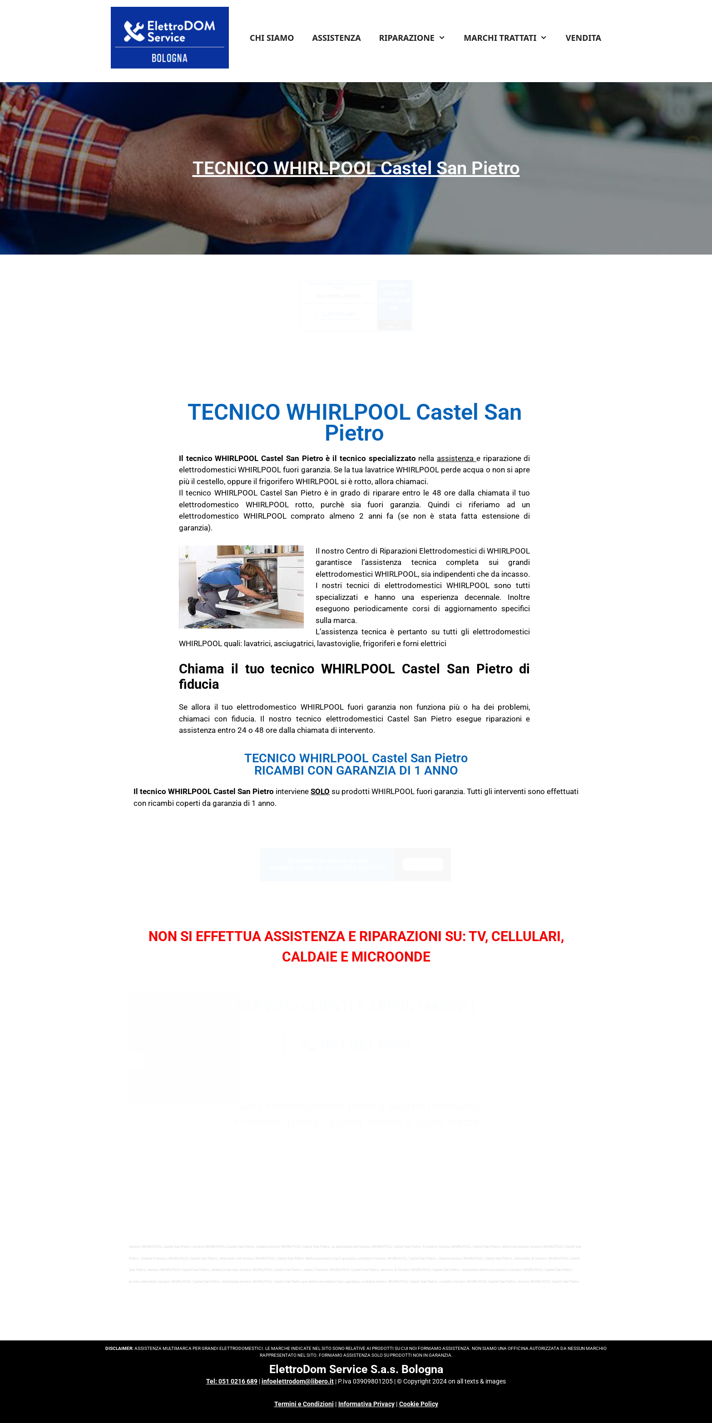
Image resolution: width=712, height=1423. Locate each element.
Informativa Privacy (366, 1404)
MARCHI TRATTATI (510, 37)
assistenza (455, 458)
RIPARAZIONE (417, 37)
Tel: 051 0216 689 (231, 1381)
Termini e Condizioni (304, 1404)
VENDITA (583, 37)
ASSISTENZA (336, 37)
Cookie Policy (418, 1404)
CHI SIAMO (272, 37)
